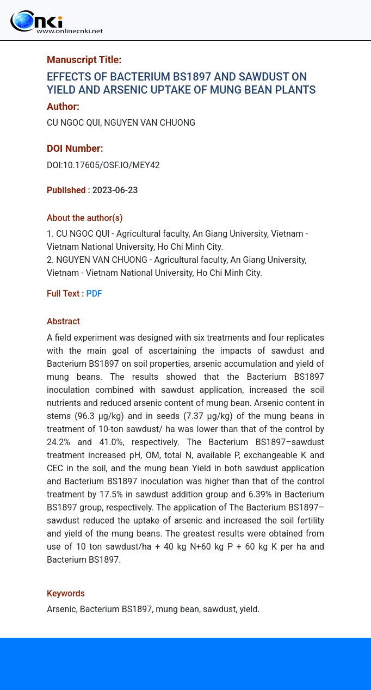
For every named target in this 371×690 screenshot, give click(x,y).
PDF (94, 293)
